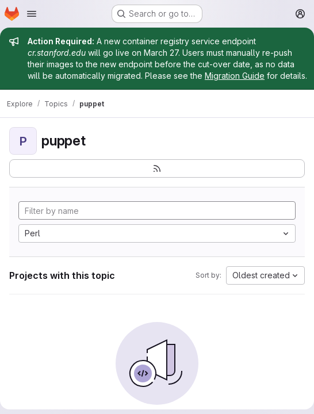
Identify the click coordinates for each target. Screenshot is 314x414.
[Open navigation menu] (31, 14)
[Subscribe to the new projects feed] (157, 168)
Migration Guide (235, 75)
